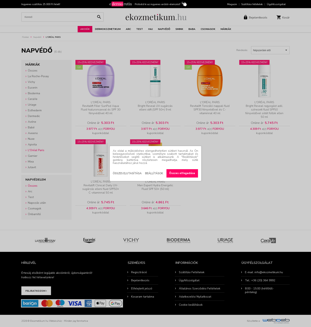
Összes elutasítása (127, 173)
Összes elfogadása (182, 173)
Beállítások (154, 173)
